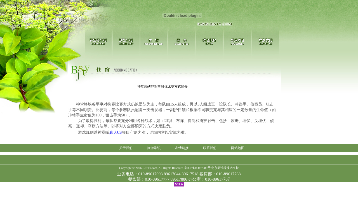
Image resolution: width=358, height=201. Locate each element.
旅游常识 (154, 148)
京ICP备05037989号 (197, 167)
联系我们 (209, 148)
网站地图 (237, 148)
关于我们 (126, 148)
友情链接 (182, 148)
